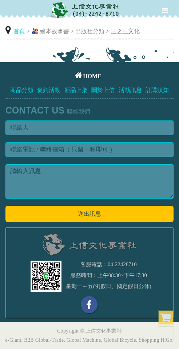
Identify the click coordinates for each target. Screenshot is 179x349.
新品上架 (76, 90)
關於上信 (103, 90)
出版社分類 (89, 31)
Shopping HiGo (155, 340)
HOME (88, 76)
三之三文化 (125, 31)
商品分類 (21, 90)
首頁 (19, 31)
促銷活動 (48, 90)
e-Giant (13, 340)
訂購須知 (157, 90)
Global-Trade (49, 340)
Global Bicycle (120, 340)
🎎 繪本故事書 (50, 31)
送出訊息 (89, 214)
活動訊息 (130, 90)
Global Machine (84, 340)
